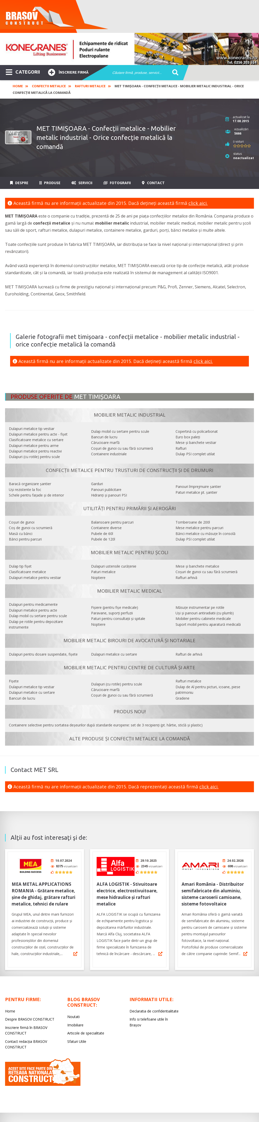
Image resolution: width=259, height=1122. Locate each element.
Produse (49, 182)
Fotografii (117, 182)
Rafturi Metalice (90, 86)
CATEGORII (23, 72)
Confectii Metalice (49, 86)
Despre (19, 182)
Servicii (82, 182)
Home (18, 86)
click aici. (198, 203)
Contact (153, 182)
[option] (129, 49)
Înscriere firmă (68, 72)
